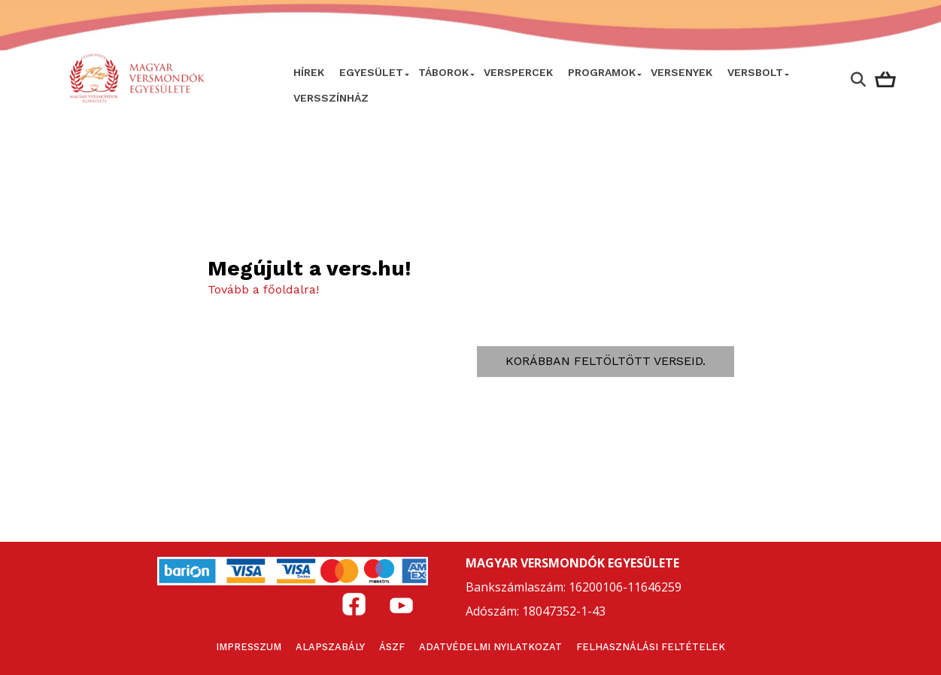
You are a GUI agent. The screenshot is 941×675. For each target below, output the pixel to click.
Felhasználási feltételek (650, 646)
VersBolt (755, 72)
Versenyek (681, 72)
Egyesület (371, 72)
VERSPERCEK (518, 72)
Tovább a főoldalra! (263, 289)
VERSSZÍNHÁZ (331, 98)
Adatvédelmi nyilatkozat (490, 646)
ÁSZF (392, 646)
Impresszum (248, 646)
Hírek (308, 72)
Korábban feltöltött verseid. (605, 361)
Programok (602, 72)
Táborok (443, 72)
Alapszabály (330, 646)
